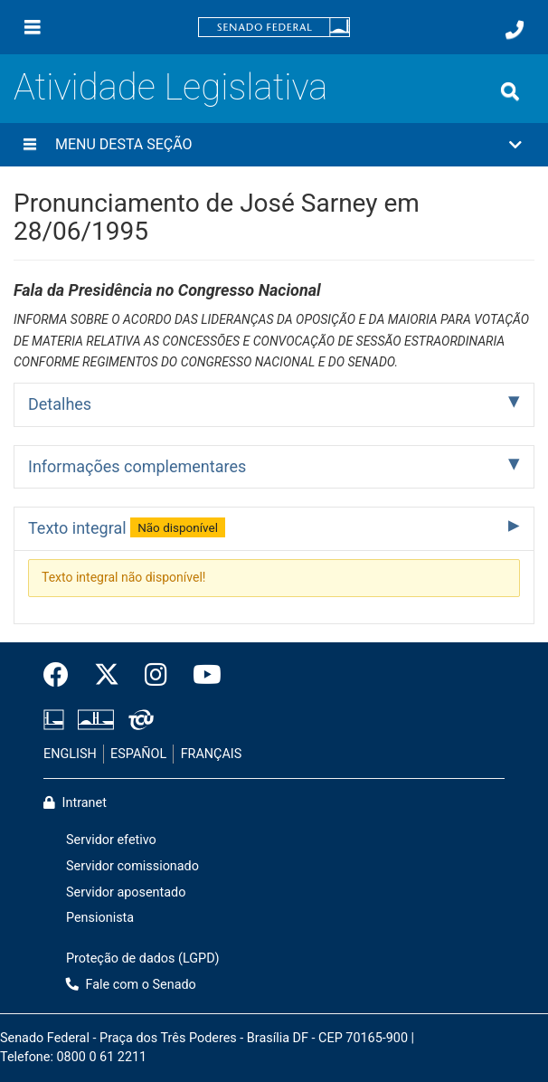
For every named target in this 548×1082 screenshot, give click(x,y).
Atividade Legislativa (170, 87)
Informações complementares (137, 466)
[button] (274, 144)
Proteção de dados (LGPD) (143, 958)
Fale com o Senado (131, 984)
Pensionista (100, 917)
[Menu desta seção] (30, 145)
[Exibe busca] (510, 91)
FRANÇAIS (211, 754)
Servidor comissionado (132, 866)
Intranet (75, 803)
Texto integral (126, 527)
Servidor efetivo (111, 840)
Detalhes (59, 403)
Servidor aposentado (125, 892)
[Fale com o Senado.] (514, 30)
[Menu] (32, 27)
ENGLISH (70, 754)
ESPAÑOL (138, 754)
